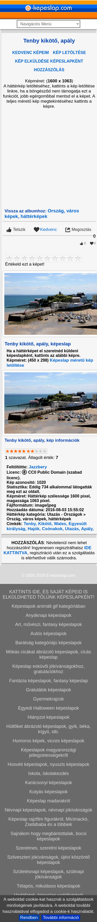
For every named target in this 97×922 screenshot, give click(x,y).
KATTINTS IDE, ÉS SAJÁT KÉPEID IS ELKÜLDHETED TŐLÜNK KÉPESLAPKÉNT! (48, 594)
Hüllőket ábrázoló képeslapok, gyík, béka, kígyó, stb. (48, 729)
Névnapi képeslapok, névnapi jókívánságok (48, 810)
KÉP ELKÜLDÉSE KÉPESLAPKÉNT (49, 61)
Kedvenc (48, 229)
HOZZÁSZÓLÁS (49, 70)
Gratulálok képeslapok (48, 689)
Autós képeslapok (48, 633)
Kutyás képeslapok (48, 791)
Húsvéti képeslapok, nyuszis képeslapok (48, 764)
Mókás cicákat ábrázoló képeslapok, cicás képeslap (48, 654)
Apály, (87, 528)
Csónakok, (52, 528)
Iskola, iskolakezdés (48, 773)
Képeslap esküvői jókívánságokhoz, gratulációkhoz (48, 669)
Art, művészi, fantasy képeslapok (48, 624)
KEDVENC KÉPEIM (30, 52)
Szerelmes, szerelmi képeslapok (48, 848)
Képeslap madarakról (48, 800)
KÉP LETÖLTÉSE (69, 52)
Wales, (60, 523)
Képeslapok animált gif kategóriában (48, 606)
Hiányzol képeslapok (48, 717)
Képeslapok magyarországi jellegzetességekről (48, 752)
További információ (61, 917)
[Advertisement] (47, 158)
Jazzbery (38, 467)
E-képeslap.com (60, 575)
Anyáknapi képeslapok (48, 615)
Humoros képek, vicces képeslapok (48, 740)
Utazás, (72, 528)
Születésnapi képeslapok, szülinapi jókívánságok (48, 874)
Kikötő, (45, 523)
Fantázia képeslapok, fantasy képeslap (48, 680)
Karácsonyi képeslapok (48, 782)
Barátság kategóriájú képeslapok (48, 642)
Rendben (29, 917)
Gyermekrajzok (48, 699)
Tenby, (29, 523)
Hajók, (33, 528)
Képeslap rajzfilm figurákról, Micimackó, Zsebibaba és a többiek (48, 822)
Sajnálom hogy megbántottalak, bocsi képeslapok (48, 836)
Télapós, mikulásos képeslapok (48, 886)
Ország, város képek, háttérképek (42, 213)
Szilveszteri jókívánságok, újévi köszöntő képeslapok (48, 860)
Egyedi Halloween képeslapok (48, 708)
